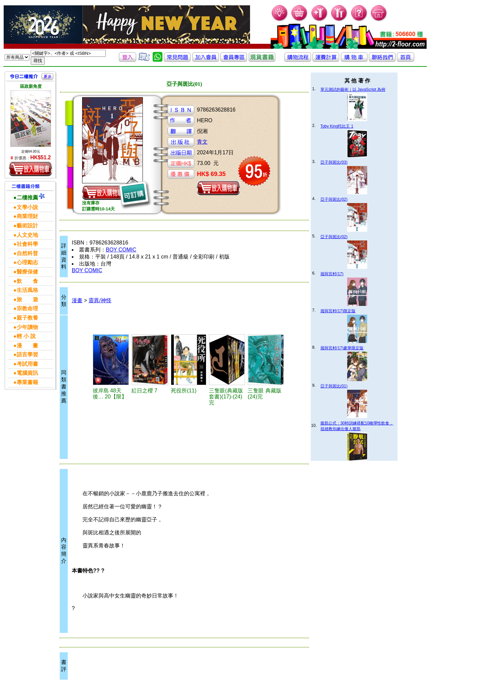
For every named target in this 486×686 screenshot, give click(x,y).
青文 (202, 142)
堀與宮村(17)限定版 (337, 311)
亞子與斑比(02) (333, 199)
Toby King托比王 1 (336, 126)
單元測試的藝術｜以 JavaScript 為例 (353, 89)
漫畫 (77, 300)
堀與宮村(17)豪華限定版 (341, 348)
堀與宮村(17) (331, 274)
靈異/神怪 (99, 300)
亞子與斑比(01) (333, 386)
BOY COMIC (121, 249)
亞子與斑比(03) (333, 162)
